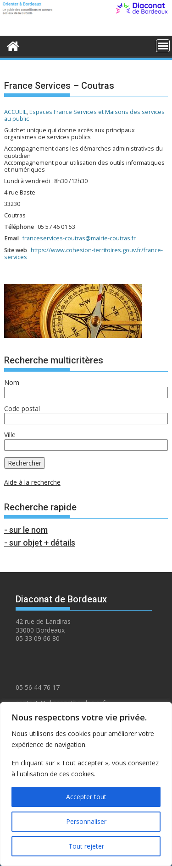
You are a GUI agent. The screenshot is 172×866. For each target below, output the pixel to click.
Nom (11, 382)
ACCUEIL (15, 112)
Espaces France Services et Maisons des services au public (84, 115)
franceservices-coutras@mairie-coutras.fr (79, 238)
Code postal (22, 408)
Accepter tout (86, 796)
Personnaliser (86, 821)
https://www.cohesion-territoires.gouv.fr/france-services (83, 253)
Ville (10, 434)
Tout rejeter (86, 846)
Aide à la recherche (32, 482)
